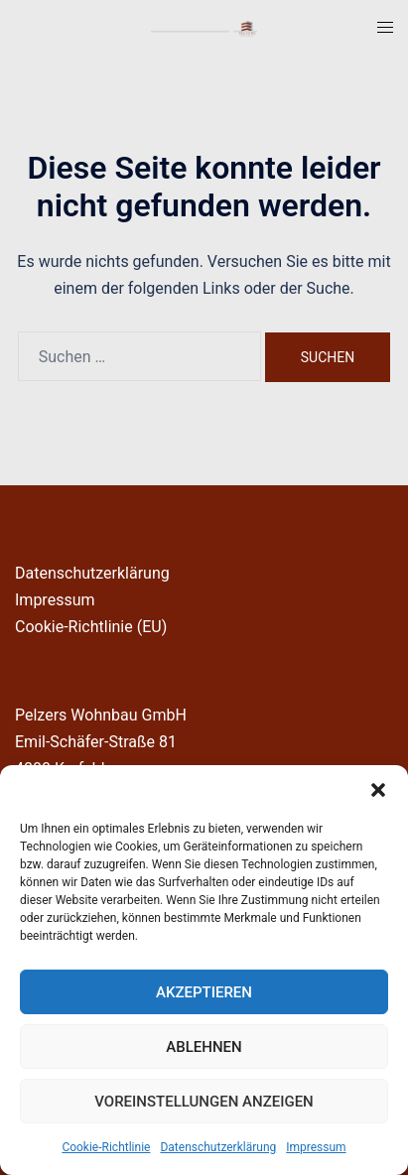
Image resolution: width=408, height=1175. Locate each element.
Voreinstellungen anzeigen (204, 1101)
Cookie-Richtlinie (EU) (91, 626)
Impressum (315, 1147)
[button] (378, 790)
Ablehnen (203, 1047)
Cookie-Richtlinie (106, 1147)
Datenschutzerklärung (218, 1147)
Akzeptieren (204, 992)
